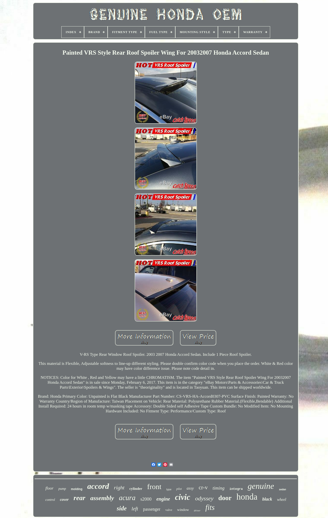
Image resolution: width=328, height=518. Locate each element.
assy (190, 488)
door (225, 498)
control (50, 500)
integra (236, 489)
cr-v (203, 487)
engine (163, 499)
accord (98, 486)
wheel (281, 499)
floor (49, 488)
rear (79, 498)
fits (210, 507)
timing (219, 488)
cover (64, 499)
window (183, 510)
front (154, 486)
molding (76, 489)
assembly (102, 498)
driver (197, 510)
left (135, 509)
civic (182, 497)
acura (127, 498)
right (119, 487)
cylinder (135, 489)
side (121, 508)
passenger (151, 509)
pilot (179, 489)
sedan (282, 489)
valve (168, 510)
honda (247, 497)
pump (62, 489)
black (267, 499)
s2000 (145, 499)
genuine (261, 486)
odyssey (204, 498)
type (168, 489)
